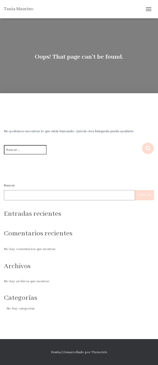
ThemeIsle (99, 352)
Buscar (9, 185)
